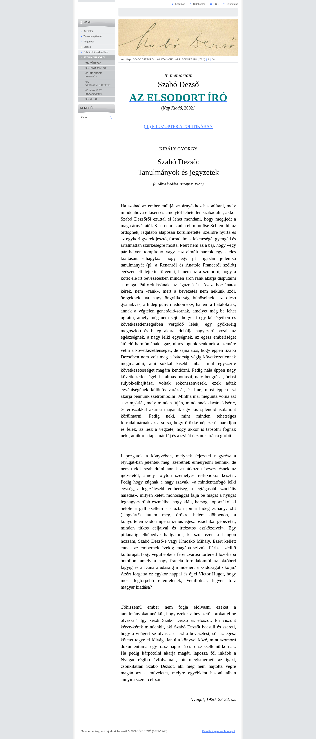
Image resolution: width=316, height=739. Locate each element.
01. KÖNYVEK (165, 59)
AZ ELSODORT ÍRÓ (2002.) (190, 59)
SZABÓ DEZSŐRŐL (144, 59)
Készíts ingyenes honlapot (218, 731)
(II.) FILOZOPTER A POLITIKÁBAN (178, 126)
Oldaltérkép (199, 4)
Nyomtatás (232, 4)
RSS (216, 4)
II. (209, 59)
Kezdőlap (126, 59)
